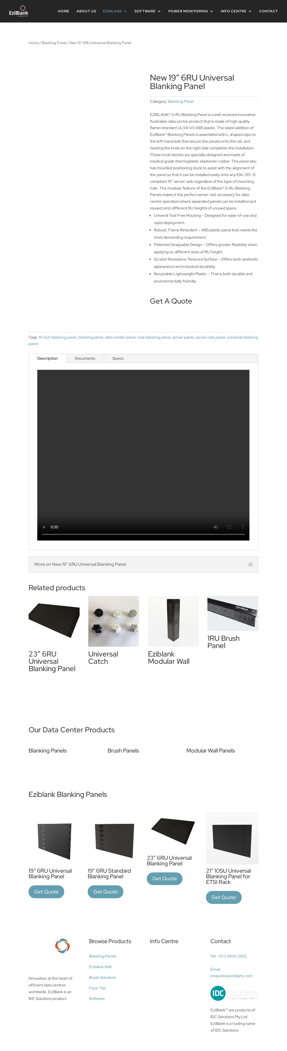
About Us (86, 11)
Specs (118, 358)
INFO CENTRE (234, 11)
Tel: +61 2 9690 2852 (228, 956)
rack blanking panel (153, 337)
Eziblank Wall (100, 966)
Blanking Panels (102, 956)
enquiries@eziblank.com (231, 975)
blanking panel (90, 337)
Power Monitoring (188, 11)
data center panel (120, 337)
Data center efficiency (172, 977)
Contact (268, 11)
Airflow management (171, 967)
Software (145, 11)
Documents (85, 358)
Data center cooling (170, 957)
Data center (162, 996)
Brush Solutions (102, 977)
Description (47, 358)
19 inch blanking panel (57, 337)
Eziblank (112, 11)
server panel (183, 337)
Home (64, 11)
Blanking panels (166, 986)
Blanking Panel (54, 42)
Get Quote (46, 891)
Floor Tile (97, 988)
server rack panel (210, 337)
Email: (215, 969)
